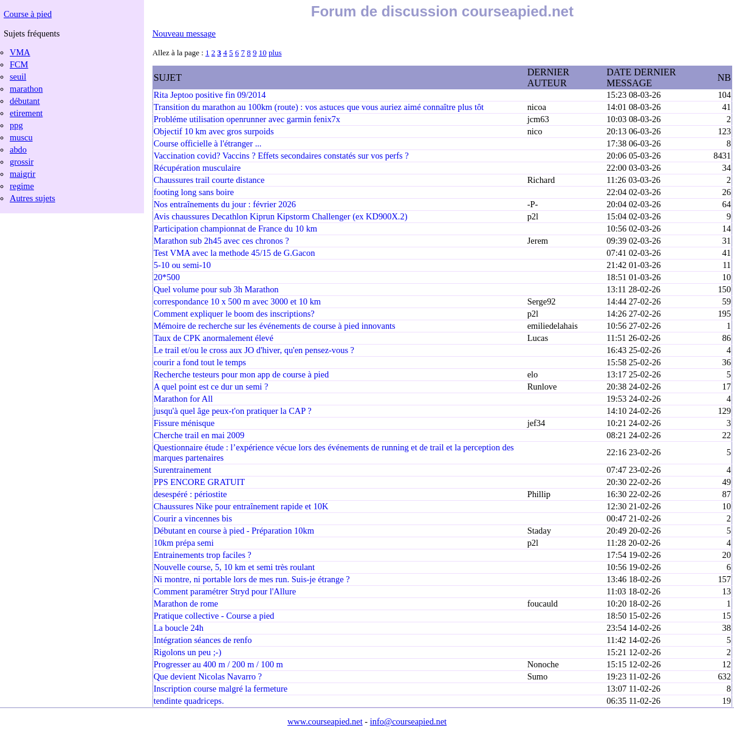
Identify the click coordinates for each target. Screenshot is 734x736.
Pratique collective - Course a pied (214, 616)
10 (263, 52)
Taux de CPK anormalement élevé (213, 338)
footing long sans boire (194, 192)
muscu (21, 137)
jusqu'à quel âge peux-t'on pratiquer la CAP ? (233, 411)
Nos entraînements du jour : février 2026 (225, 204)
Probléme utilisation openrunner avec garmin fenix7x (247, 119)
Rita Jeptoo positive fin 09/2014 (210, 95)
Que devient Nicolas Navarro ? (208, 676)
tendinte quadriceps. (189, 701)
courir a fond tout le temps (200, 362)
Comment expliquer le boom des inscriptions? (234, 313)
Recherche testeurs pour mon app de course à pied (241, 374)
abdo (18, 149)
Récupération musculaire (197, 168)
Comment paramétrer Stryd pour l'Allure (225, 591)
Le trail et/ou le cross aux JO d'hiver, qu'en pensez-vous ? (254, 350)
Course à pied (28, 14)
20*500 (167, 277)
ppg (16, 125)
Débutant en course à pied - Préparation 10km (234, 530)
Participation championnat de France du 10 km (235, 228)
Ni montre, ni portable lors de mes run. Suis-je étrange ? (252, 579)
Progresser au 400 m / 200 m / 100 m (218, 664)
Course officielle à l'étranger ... (208, 143)
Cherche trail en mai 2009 (199, 435)
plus (275, 52)
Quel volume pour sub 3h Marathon (216, 289)
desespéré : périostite (190, 494)
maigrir (22, 174)
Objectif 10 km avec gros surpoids (214, 131)
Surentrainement (182, 470)
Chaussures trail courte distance (209, 180)
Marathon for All (183, 399)
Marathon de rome (186, 603)
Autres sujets (32, 198)
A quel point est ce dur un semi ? (211, 386)
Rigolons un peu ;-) (188, 652)
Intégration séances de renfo (203, 640)
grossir (21, 162)
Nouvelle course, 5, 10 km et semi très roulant (234, 567)
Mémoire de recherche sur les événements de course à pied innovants (275, 326)
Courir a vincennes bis (193, 518)
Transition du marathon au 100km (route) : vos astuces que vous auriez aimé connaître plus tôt (319, 107)
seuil (18, 76)
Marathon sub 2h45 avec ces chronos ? (221, 241)
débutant (25, 101)
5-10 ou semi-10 (182, 265)
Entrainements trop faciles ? (203, 555)
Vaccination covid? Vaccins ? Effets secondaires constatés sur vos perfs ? (281, 155)
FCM (19, 64)
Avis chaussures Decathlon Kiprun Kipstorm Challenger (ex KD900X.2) (281, 216)
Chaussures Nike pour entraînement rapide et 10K (241, 506)
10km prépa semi (184, 543)
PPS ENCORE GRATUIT (199, 482)
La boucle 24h (179, 628)
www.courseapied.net (325, 721)
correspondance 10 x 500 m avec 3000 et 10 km (237, 301)
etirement (26, 113)
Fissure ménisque (184, 423)
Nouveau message (184, 33)
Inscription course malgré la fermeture (221, 688)
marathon (26, 89)
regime (22, 186)
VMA (20, 52)
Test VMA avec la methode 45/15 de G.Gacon (234, 253)
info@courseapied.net (408, 721)
